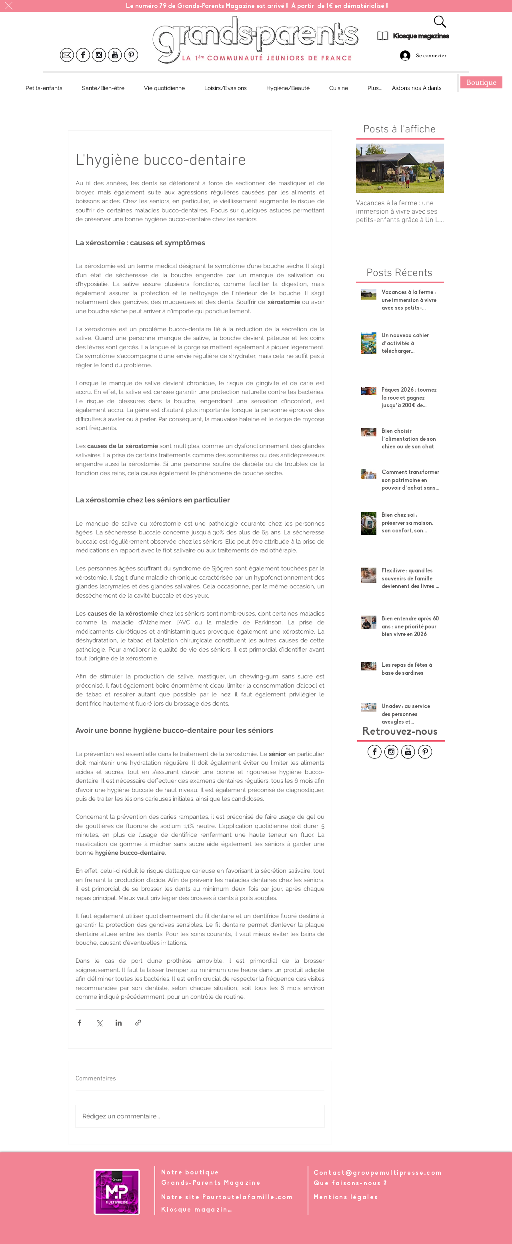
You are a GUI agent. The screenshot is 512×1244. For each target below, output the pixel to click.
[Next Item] (431, 168)
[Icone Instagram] (99, 55)
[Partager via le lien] (138, 1022)
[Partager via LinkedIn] (118, 1022)
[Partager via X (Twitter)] (99, 1022)
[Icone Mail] (67, 55)
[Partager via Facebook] (79, 1022)
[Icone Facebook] (83, 55)
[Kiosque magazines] (421, 36)
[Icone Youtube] (115, 55)
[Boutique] (481, 82)
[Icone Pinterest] (131, 55)
